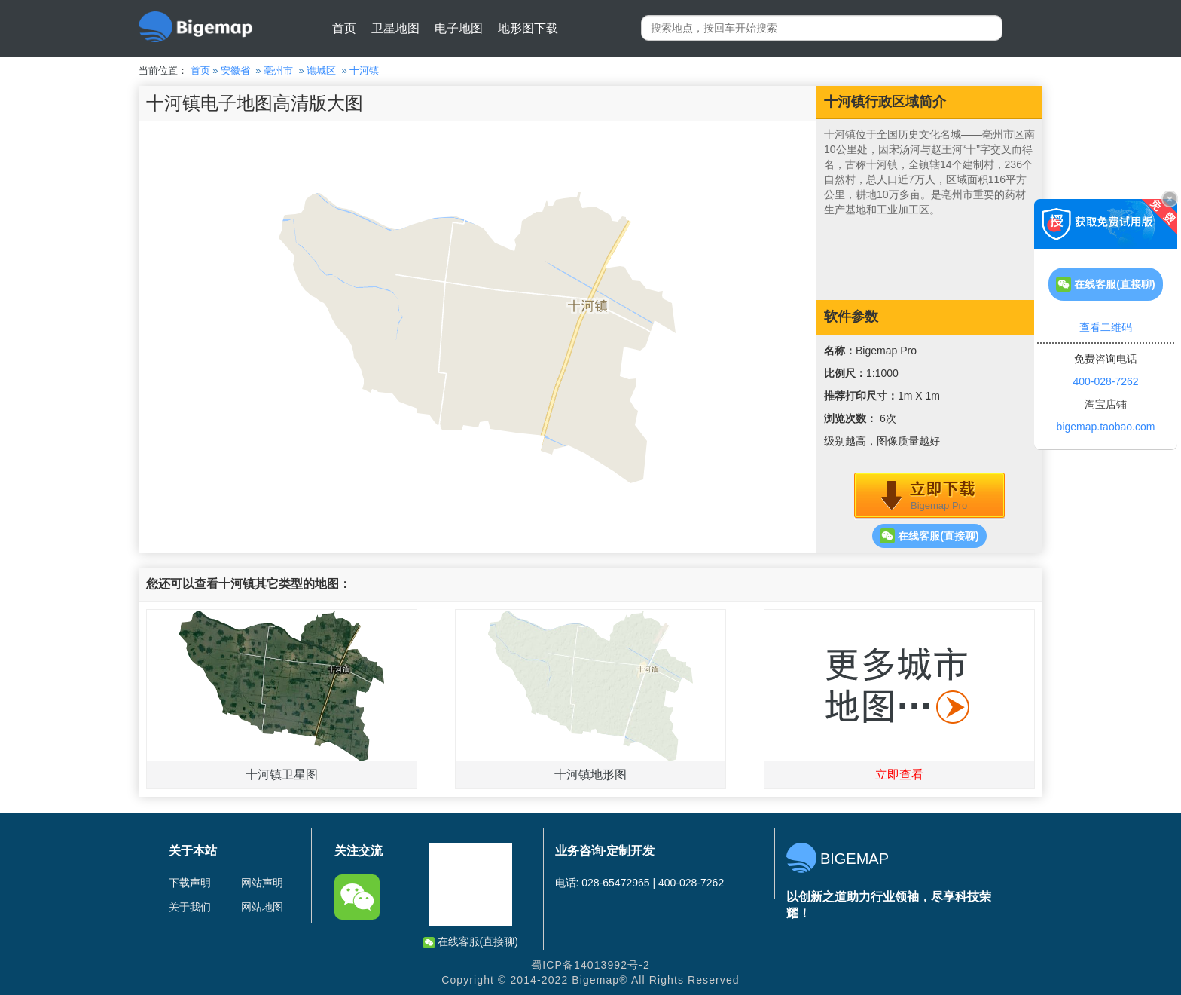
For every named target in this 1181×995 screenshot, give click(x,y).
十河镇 (364, 70)
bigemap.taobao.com (1106, 427)
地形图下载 (528, 28)
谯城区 (321, 70)
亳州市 (278, 70)
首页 (344, 28)
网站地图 (262, 907)
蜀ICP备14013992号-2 (590, 965)
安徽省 (235, 70)
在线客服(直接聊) (929, 535)
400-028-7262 (1105, 381)
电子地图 (459, 28)
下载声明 (190, 883)
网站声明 (262, 883)
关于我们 (190, 907)
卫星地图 (395, 28)
